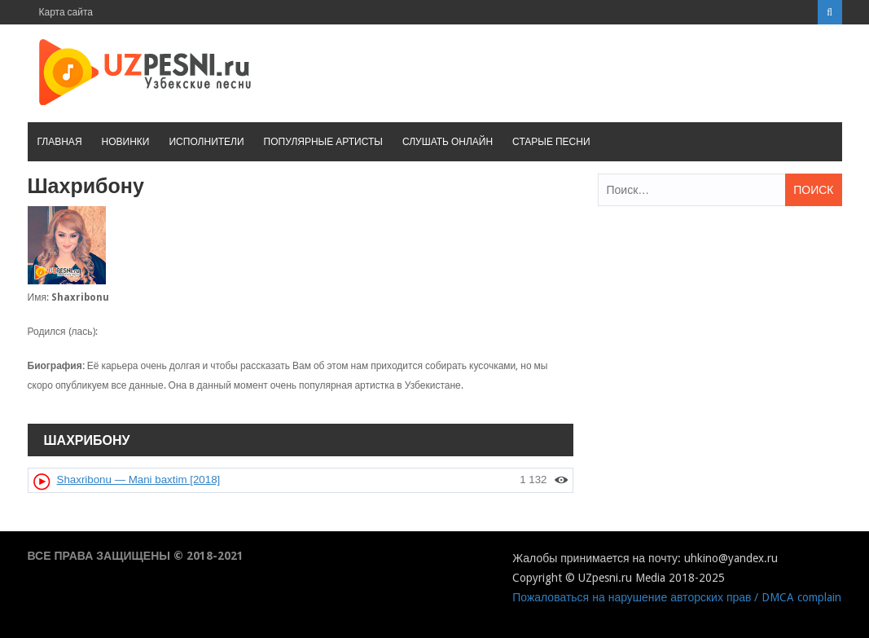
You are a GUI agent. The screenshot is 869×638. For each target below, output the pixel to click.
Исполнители (206, 141)
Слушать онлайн (447, 141)
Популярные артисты (323, 141)
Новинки (126, 141)
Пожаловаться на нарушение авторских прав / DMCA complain (676, 597)
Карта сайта (66, 12)
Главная (59, 141)
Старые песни (551, 141)
